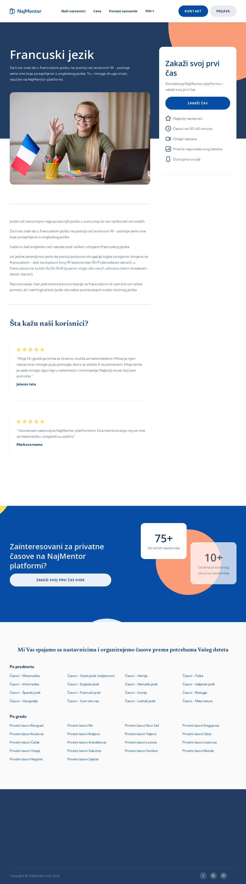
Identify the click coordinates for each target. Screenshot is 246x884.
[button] (149, 11)
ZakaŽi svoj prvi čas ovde (60, 580)
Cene (97, 11)
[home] (27, 11)
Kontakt (193, 11)
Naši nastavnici (74, 11)
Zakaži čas (198, 103)
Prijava (223, 11)
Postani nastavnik (123, 11)
